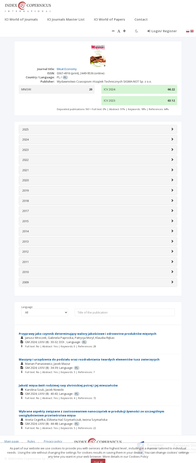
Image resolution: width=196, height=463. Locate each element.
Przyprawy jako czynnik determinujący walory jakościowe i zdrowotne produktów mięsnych (87, 334)
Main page (11, 441)
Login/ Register (162, 31)
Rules (31, 441)
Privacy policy (53, 441)
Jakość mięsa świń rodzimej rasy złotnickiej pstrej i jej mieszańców (68, 385)
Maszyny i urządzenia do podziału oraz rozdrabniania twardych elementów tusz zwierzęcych (89, 359)
